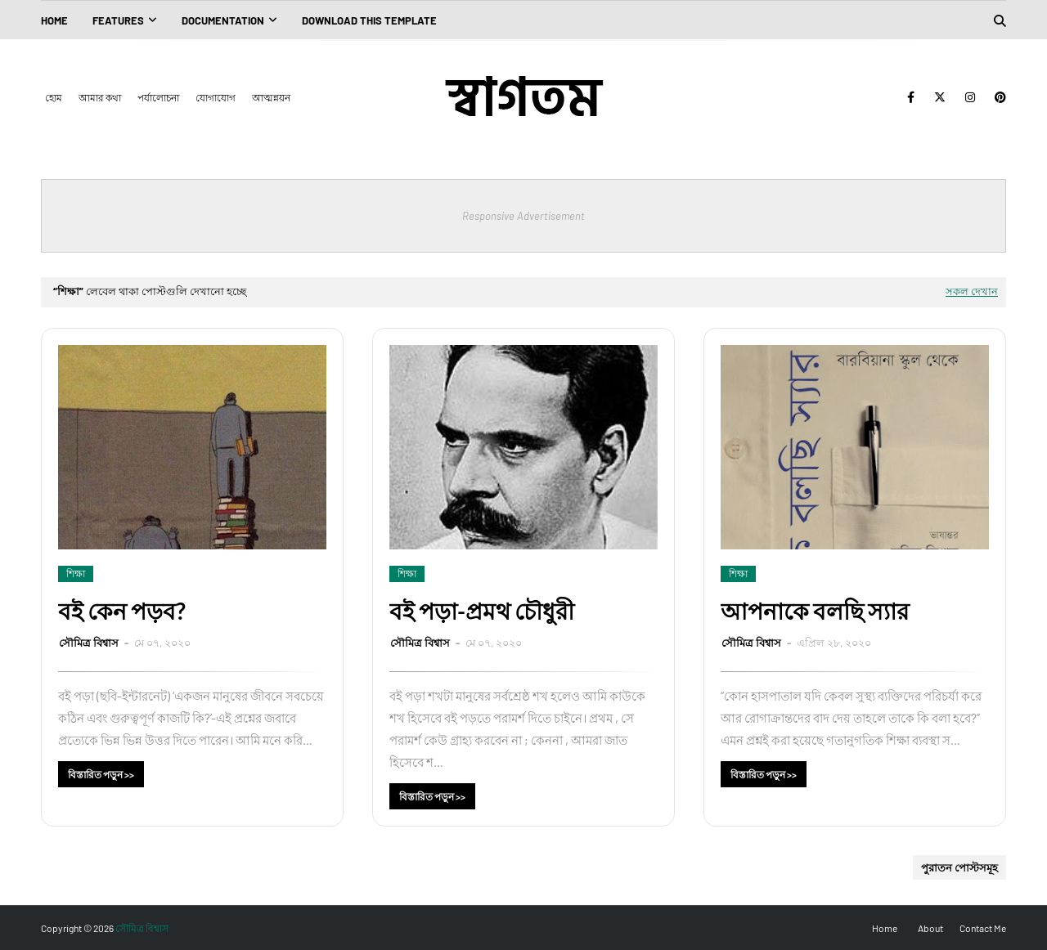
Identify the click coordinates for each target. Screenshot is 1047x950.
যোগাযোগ (215, 97)
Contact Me (982, 928)
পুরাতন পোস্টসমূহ (959, 867)
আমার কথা (100, 97)
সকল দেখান (972, 291)
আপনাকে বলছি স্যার (815, 611)
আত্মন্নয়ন (271, 97)
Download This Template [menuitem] (369, 20)
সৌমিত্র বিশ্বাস (90, 642)
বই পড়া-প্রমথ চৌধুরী (481, 611)
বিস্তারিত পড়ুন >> (101, 774)
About (930, 928)
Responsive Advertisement (523, 215)
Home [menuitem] (54, 20)
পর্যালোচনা (158, 97)
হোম (53, 97)
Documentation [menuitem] (223, 20)
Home (884, 928)
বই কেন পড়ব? (122, 611)
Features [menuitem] (118, 20)
